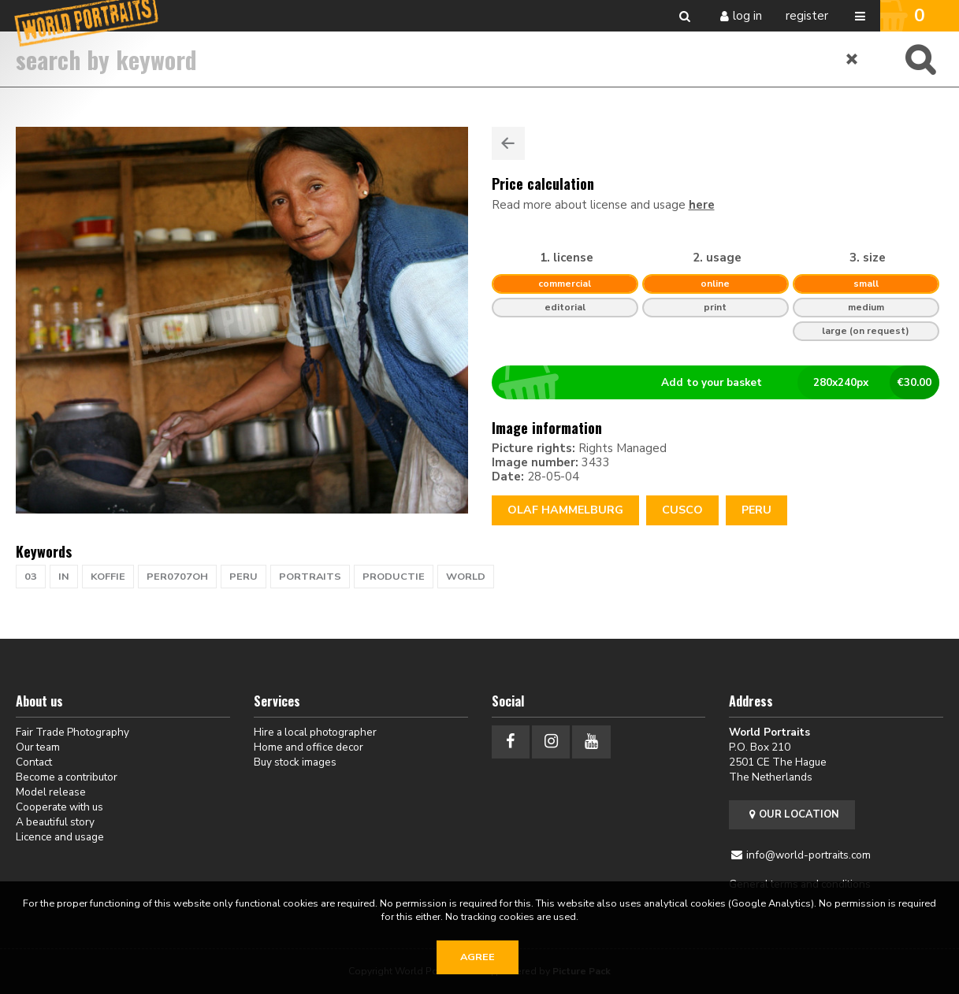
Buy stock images (295, 762)
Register (807, 16)
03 (30, 576)
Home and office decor (308, 747)
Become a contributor (66, 777)
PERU (243, 576)
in (63, 576)
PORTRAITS (310, 576)
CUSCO (682, 510)
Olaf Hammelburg (565, 510)
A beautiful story (55, 821)
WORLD (465, 576)
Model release (51, 791)
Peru (756, 510)
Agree (477, 957)
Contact (34, 762)
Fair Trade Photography (72, 732)
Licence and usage (60, 836)
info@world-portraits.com (808, 854)
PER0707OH (177, 576)
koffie (108, 576)
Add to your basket (721, 382)
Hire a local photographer (315, 732)
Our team (38, 747)
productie (393, 576)
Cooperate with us (59, 806)
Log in (747, 16)
